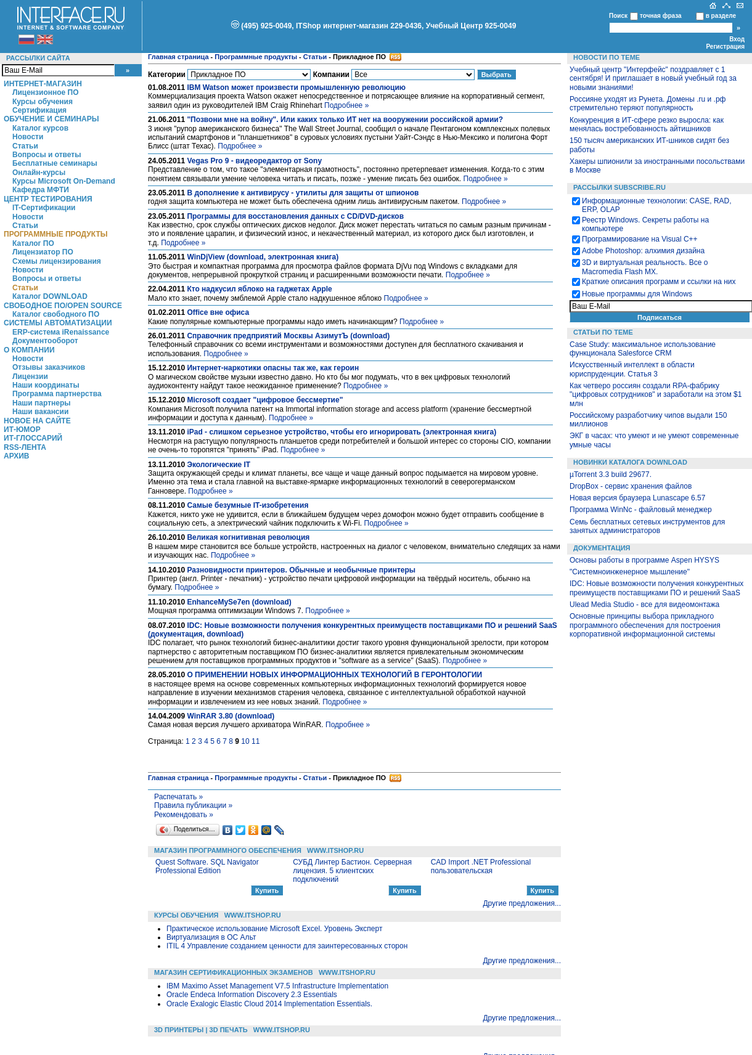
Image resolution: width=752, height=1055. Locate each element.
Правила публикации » (193, 805)
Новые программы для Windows (637, 294)
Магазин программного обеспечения (227, 850)
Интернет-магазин (43, 83)
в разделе (721, 15)
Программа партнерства (57, 393)
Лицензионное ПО (45, 92)
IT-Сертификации (43, 207)
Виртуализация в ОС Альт (211, 937)
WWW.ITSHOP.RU (335, 850)
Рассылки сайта (38, 58)
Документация (602, 548)
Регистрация (725, 46)
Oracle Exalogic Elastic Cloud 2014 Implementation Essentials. (269, 1004)
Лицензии (30, 376)
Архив (17, 456)
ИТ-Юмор (22, 429)
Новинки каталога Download (630, 462)
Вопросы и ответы (46, 154)
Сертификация (39, 110)
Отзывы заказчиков (48, 367)
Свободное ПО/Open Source (63, 305)
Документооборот (45, 340)
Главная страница (178, 56)
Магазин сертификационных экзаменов (233, 972)
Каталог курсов (40, 128)
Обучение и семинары (51, 119)
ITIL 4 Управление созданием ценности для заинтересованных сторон (286, 946)
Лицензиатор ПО (42, 252)
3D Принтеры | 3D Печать (201, 1029)
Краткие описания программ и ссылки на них (659, 281)
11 (255, 741)
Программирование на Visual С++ (640, 239)
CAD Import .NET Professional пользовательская (481, 866)
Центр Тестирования (48, 199)
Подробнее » (346, 105)
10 (245, 741)
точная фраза (661, 15)
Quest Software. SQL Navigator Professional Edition (207, 866)
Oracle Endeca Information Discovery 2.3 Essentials (251, 994)
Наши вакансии (40, 411)
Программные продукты (55, 234)
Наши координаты (46, 385)
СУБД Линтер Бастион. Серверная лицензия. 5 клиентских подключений (352, 871)
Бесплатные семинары (54, 163)
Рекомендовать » (183, 814)
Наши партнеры (41, 403)
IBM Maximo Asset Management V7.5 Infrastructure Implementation (277, 986)
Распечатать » (178, 796)
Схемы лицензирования (56, 261)
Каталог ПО (33, 243)
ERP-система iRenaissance (60, 332)
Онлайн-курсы (38, 172)
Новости (27, 136)
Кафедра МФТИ (40, 189)
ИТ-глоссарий (33, 438)
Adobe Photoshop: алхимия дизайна (643, 250)
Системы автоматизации (58, 323)
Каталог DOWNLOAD (50, 296)
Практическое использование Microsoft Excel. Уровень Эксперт (274, 928)
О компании (29, 350)
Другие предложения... (522, 903)
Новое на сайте (37, 421)
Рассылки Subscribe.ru (619, 187)
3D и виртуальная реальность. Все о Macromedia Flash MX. (645, 266)
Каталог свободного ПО (55, 314)
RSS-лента (25, 447)
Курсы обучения (42, 101)
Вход (737, 39)
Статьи (25, 146)
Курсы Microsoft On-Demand (63, 181)
